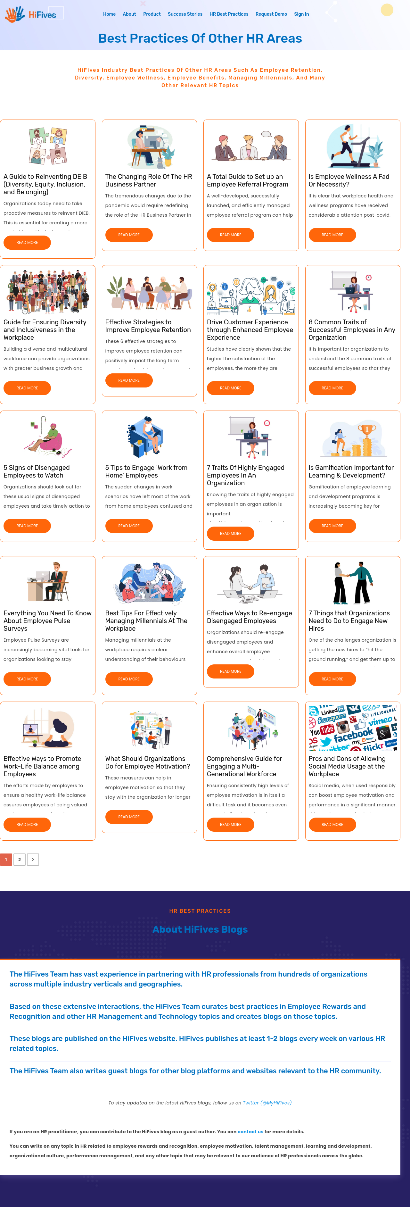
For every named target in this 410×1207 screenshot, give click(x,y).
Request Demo (271, 14)
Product (152, 14)
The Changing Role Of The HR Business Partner (148, 180)
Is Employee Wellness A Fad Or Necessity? (349, 180)
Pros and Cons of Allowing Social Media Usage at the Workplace (347, 766)
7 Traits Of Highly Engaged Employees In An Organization (245, 475)
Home (109, 14)
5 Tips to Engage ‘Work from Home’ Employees (146, 471)
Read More (27, 242)
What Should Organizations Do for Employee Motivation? (147, 762)
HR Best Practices (228, 14)
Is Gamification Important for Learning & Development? (351, 471)
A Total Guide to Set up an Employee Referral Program (247, 180)
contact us (250, 1131)
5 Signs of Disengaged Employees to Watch (37, 471)
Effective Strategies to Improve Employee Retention (148, 326)
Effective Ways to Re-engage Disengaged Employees (249, 617)
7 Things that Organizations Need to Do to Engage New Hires (349, 620)
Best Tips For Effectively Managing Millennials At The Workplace (146, 620)
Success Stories (185, 14)
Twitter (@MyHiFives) (267, 1103)
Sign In (301, 14)
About (129, 14)
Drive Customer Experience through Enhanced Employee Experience (250, 329)
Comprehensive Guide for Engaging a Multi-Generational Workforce (244, 766)
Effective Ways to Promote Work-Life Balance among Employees (42, 766)
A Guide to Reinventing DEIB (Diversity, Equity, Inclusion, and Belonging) (45, 184)
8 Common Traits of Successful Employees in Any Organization (352, 329)
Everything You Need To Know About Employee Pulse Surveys (48, 620)
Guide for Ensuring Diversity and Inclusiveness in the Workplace (45, 329)
